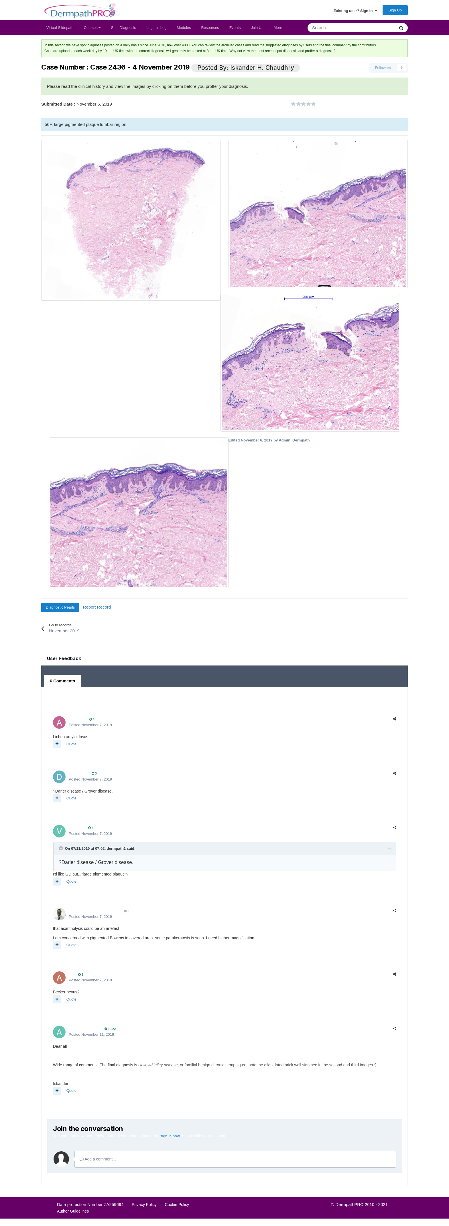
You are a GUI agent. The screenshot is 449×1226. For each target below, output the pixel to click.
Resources (210, 30)
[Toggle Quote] (61, 850)
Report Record (97, 609)
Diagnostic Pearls (60, 610)
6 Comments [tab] (62, 683)
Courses (92, 30)
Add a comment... (98, 1160)
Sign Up (395, 11)
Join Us (257, 30)
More (278, 30)
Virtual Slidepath (59, 30)
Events (235, 30)
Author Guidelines (73, 1213)
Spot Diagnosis (123, 30)
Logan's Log (156, 30)
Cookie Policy (177, 1206)
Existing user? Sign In (355, 12)
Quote (71, 746)
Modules (184, 30)
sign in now (170, 1137)
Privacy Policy (144, 1206)
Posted (90, 727)
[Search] (336, 30)
